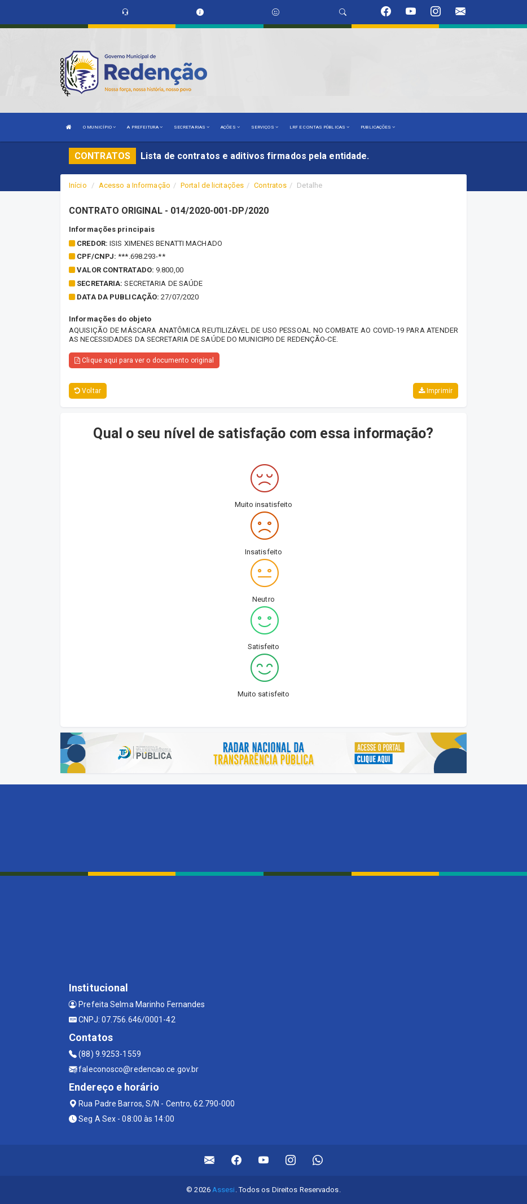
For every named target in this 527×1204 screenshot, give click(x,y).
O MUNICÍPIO (99, 127)
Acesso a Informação (134, 185)
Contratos (270, 185)
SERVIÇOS (264, 127)
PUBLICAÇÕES (378, 127)
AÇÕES (230, 127)
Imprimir (436, 391)
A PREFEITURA (144, 127)
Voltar (87, 391)
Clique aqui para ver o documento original (144, 360)
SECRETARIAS (191, 127)
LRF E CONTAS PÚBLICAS (319, 127)
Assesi (223, 1189)
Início (78, 185)
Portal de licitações (212, 185)
